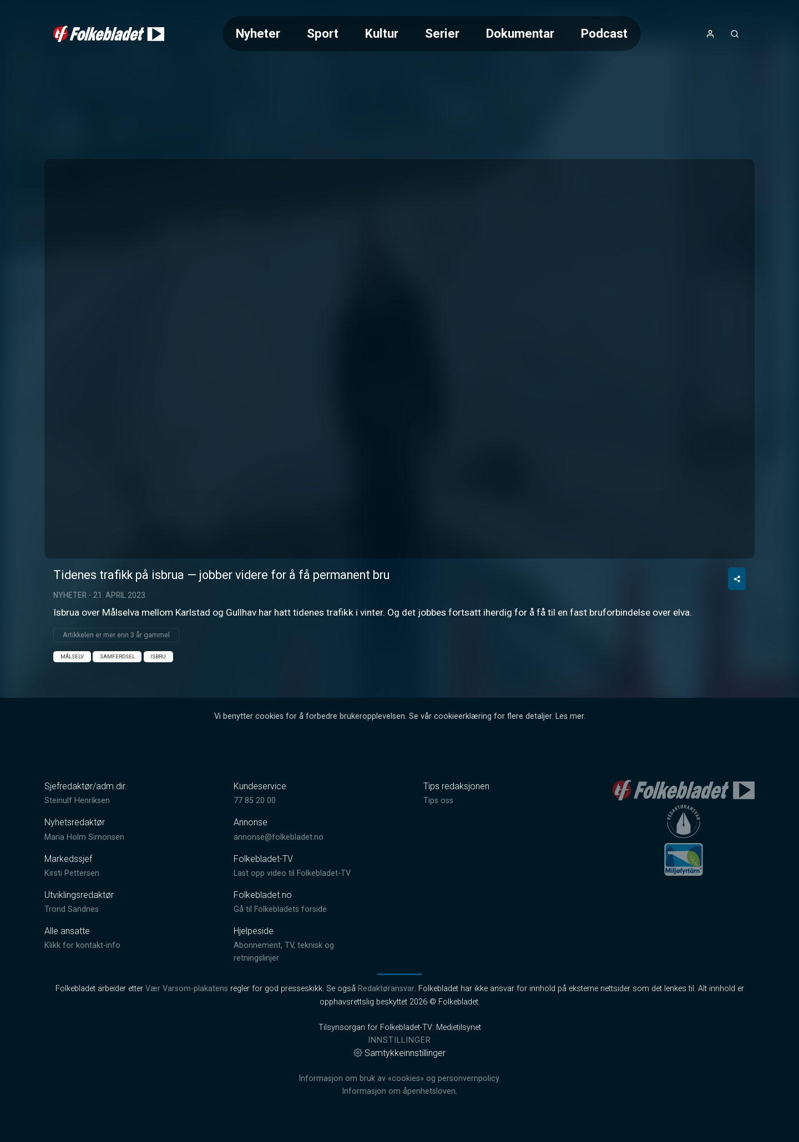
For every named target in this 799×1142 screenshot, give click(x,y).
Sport (322, 33)
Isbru (158, 656)
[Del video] (737, 578)
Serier (442, 33)
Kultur (381, 33)
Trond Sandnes (71, 909)
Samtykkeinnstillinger (399, 1053)
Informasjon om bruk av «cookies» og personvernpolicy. (399, 1078)
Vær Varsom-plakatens (186, 988)
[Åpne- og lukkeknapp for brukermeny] (710, 34)
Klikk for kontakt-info (82, 945)
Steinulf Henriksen (77, 800)
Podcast (604, 33)
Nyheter (258, 33)
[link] (108, 34)
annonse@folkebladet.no (278, 837)
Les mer (569, 716)
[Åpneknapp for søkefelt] (735, 34)
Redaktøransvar (386, 988)
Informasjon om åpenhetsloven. (399, 1091)
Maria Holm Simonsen (84, 837)
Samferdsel (117, 656)
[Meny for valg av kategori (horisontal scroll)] (431, 33)
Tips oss (438, 800)
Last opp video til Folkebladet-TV (292, 873)
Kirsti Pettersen (71, 873)
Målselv (72, 656)
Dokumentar (520, 33)
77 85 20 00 (255, 800)
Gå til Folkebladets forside (280, 909)
